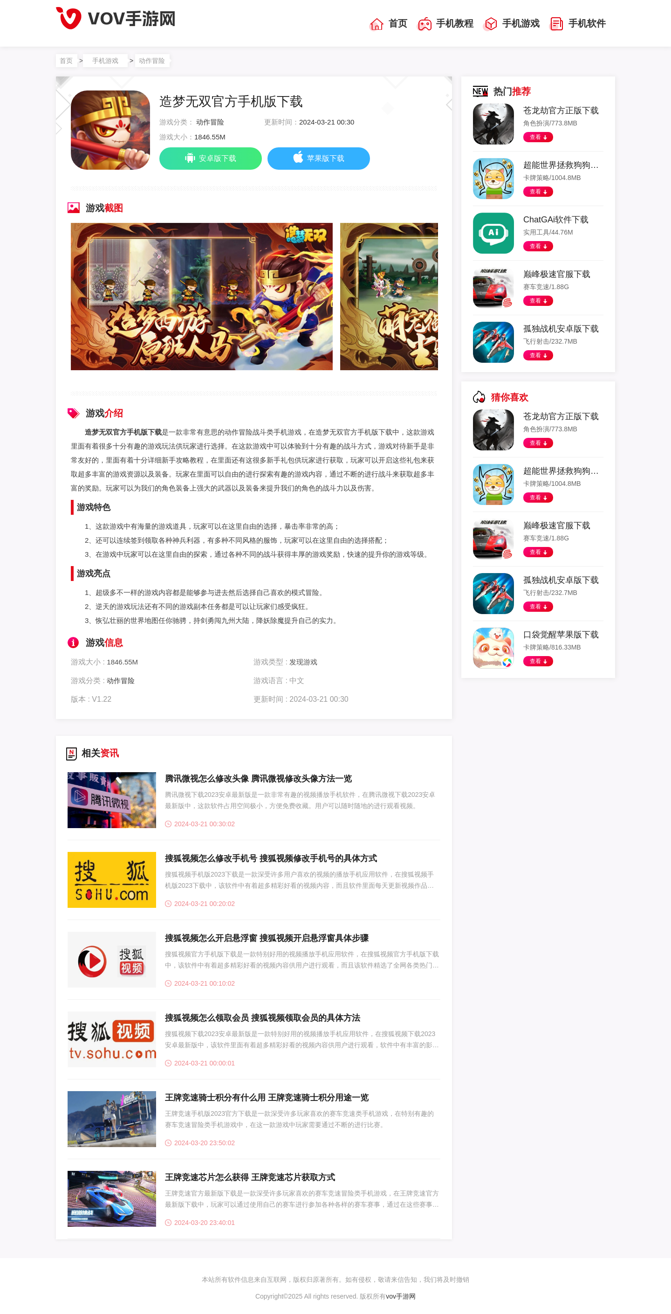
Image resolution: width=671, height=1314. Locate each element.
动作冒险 (152, 60)
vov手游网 (401, 1296)
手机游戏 (511, 24)
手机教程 (445, 24)
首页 (388, 24)
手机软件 (577, 24)
